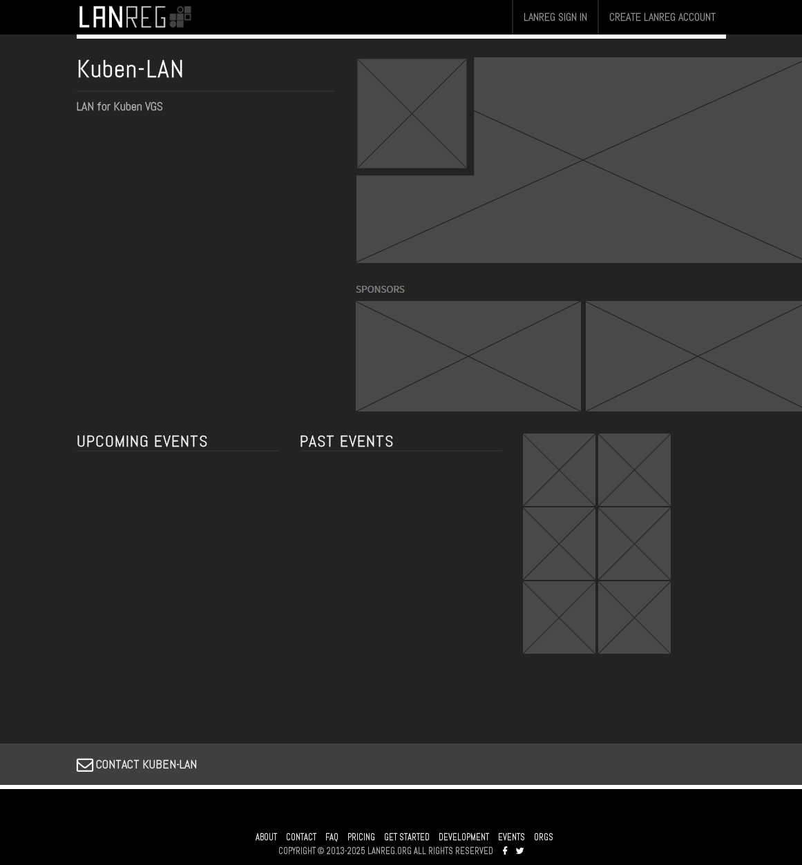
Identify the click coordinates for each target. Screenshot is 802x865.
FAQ (331, 837)
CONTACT (301, 837)
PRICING (361, 837)
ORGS (543, 837)
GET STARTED (407, 837)
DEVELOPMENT (464, 837)
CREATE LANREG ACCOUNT (662, 17)
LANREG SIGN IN (555, 17)
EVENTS (511, 837)
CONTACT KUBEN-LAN (137, 764)
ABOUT (266, 837)
